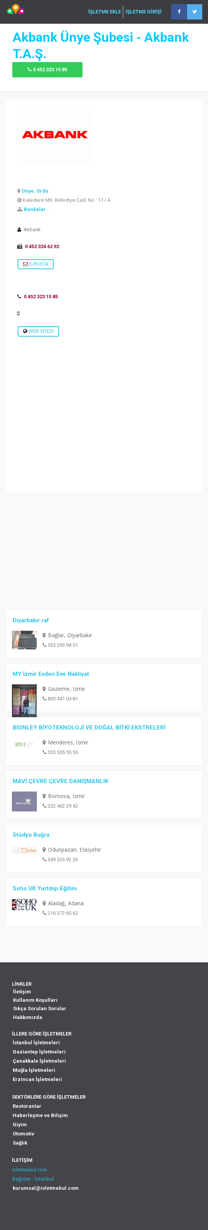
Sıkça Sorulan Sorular (39, 1008)
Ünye (27, 191)
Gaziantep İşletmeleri (39, 1052)
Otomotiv (23, 1134)
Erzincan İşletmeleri (37, 1079)
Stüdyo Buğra (31, 834)
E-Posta (35, 264)
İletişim (22, 991)
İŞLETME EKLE (104, 12)
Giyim (20, 1124)
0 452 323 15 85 (50, 69)
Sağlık (20, 1143)
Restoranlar (27, 1106)
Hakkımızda (27, 1017)
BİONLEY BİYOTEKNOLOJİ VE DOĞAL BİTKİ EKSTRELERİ (89, 727)
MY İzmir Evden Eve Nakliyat (51, 674)
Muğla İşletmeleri (34, 1070)
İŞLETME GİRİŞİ (143, 12)
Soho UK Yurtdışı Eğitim (45, 888)
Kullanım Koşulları (35, 1000)
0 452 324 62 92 (42, 246)
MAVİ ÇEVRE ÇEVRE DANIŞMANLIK (60, 781)
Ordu (42, 191)
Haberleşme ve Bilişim (40, 1115)
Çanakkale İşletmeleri (39, 1061)
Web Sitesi (38, 331)
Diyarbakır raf (31, 620)
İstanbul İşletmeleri (36, 1042)
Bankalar (35, 209)
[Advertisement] (104, 437)
